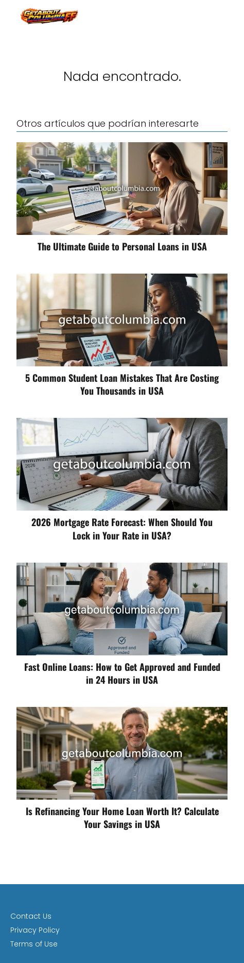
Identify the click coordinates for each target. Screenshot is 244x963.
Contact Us (30, 916)
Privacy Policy (35, 930)
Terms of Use (34, 944)
